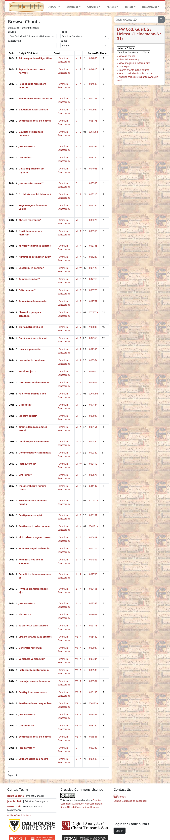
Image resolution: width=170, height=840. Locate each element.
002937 (93, 647)
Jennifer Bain (15, 801)
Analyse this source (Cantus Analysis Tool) (137, 78)
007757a (93, 312)
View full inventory (129, 59)
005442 (93, 636)
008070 (93, 371)
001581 (93, 736)
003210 (93, 194)
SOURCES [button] (73, 6)
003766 (93, 245)
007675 (93, 474)
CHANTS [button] (92, 6)
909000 (93, 326)
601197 (93, 485)
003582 (93, 681)
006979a (93, 393)
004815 (93, 69)
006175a (93, 131)
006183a (93, 703)
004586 (93, 559)
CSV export (125, 66)
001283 (93, 256)
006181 (93, 515)
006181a (93, 526)
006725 (93, 290)
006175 (93, 120)
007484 (93, 404)
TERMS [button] (129, 6)
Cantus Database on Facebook (130, 800)
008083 (93, 614)
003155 (93, 588)
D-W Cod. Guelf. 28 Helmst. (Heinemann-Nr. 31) (139, 34)
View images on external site (134, 63)
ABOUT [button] (53, 6)
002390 (93, 441)
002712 (93, 548)
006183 (93, 692)
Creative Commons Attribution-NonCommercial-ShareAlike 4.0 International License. (81, 804)
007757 (93, 301)
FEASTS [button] (111, 6)
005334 (93, 658)
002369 (93, 338)
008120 (93, 157)
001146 (93, 205)
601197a (93, 500)
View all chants (127, 56)
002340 (93, 452)
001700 (93, 574)
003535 (93, 670)
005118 (93, 625)
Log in (119, 831)
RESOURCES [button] (149, 6)
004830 (93, 58)
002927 (93, 109)
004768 (93, 98)
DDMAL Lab (14, 806)
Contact (120, 796)
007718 (93, 279)
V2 (76, 636)
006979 (93, 382)
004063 (93, 168)
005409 (93, 537)
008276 (93, 220)
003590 (93, 758)
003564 (93, 360)
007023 (93, 415)
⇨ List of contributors (19, 815)
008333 (93, 146)
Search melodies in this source (135, 73)
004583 (93, 83)
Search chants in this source (134, 69)
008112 (93, 463)
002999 (93, 349)
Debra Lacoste (15, 795)
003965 (93, 231)
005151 (93, 426)
